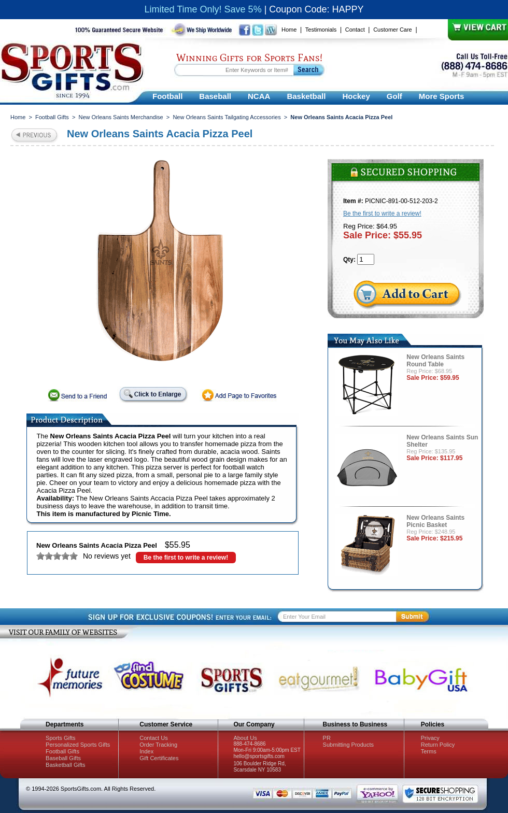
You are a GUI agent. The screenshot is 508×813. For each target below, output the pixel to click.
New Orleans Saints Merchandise (120, 117)
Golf (394, 96)
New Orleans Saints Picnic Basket (435, 521)
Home (289, 29)
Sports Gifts (60, 738)
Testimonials (321, 29)
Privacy (430, 738)
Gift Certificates (158, 758)
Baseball (215, 96)
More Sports (441, 96)
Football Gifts (52, 117)
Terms (428, 751)
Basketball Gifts (65, 765)
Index (146, 751)
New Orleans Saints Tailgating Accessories (226, 117)
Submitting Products (348, 744)
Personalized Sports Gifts (78, 744)
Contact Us (153, 738)
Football (167, 96)
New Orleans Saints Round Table (435, 360)
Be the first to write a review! (186, 557)
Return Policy (438, 744)
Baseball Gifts (63, 758)
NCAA (259, 96)
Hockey (356, 96)
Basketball (306, 96)
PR (327, 738)
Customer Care (392, 29)
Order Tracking (158, 744)
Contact (355, 29)
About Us (245, 738)
